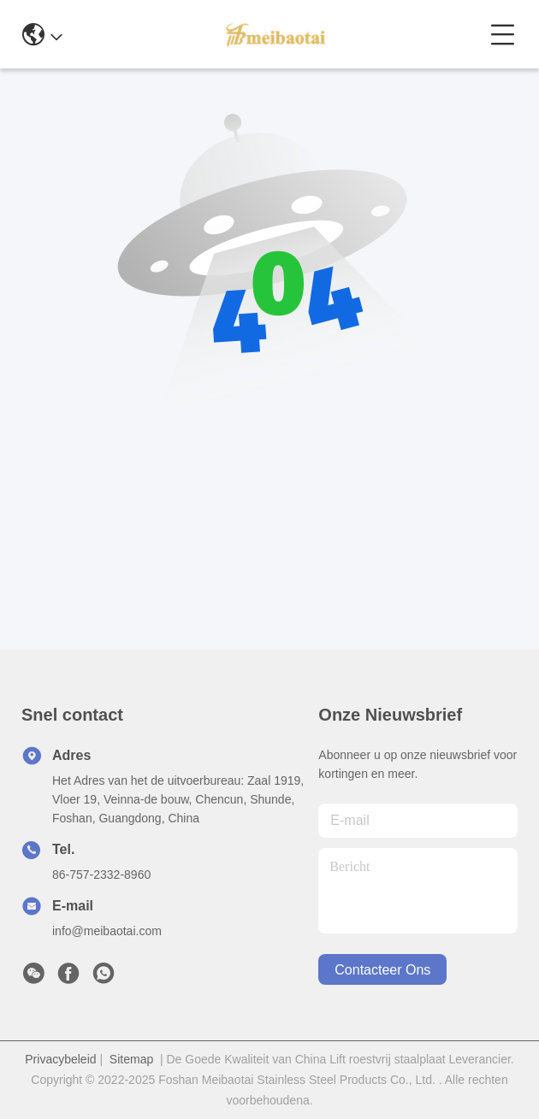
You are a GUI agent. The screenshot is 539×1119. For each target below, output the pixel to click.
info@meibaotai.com (107, 931)
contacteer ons (382, 970)
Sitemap (131, 1059)
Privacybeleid (60, 1059)
